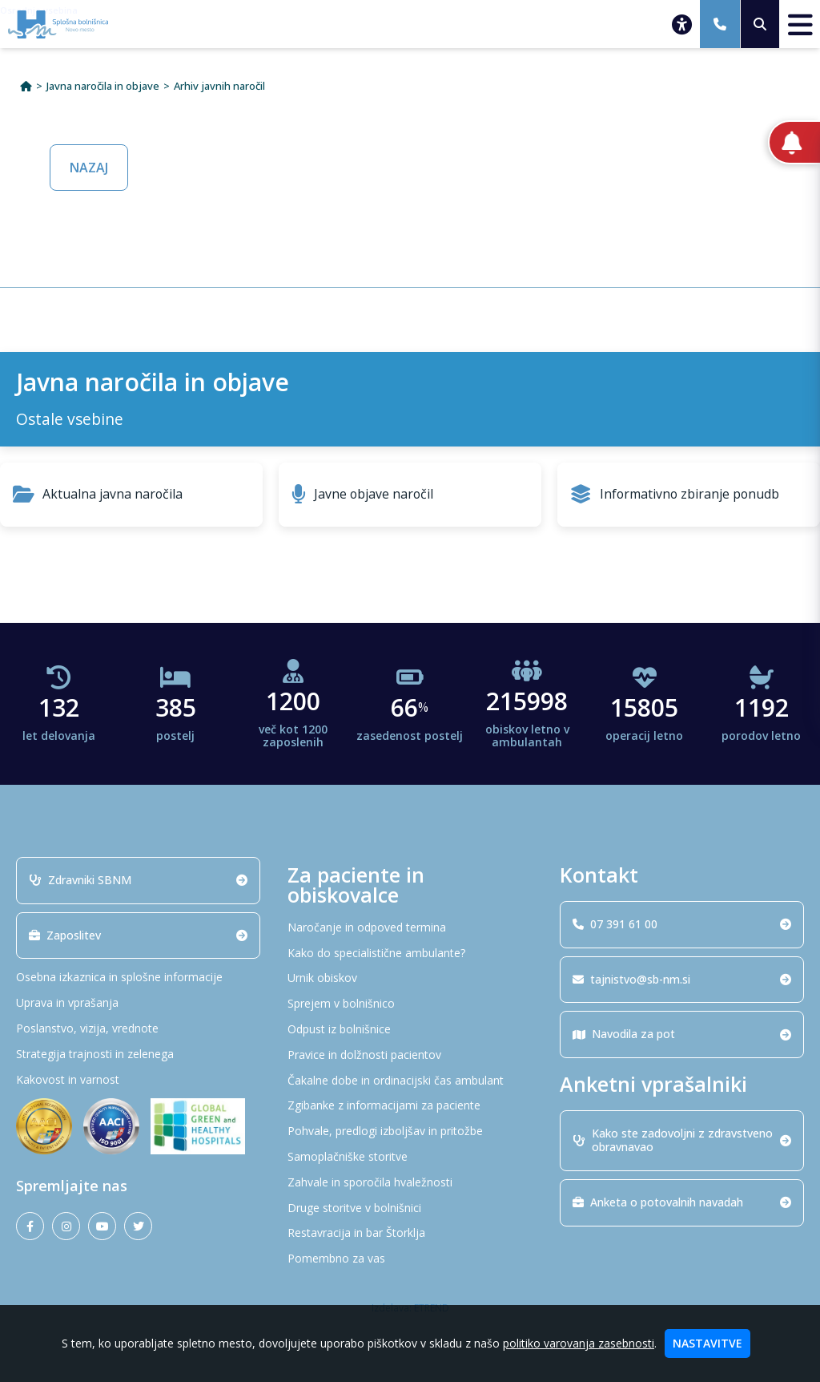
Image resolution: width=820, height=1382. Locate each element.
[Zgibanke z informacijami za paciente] (409, 1106)
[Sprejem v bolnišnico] (409, 1004)
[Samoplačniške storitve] (409, 1157)
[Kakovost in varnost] (138, 1080)
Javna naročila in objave (102, 86)
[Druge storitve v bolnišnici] (409, 1208)
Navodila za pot (682, 1033)
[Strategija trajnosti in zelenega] (138, 1054)
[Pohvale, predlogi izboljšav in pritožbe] (409, 1131)
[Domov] (26, 86)
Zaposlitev (138, 935)
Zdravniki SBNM (138, 879)
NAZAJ (89, 167)
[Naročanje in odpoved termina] (409, 928)
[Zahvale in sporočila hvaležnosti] (409, 1183)
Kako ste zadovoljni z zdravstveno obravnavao (682, 1139)
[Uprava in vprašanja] (138, 1003)
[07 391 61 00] (719, 24)
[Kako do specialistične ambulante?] (409, 953)
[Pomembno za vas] (409, 1259)
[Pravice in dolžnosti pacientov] (409, 1055)
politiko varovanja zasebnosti (578, 1343)
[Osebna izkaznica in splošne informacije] (138, 977)
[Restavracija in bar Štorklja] (409, 1233)
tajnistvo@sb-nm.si (682, 979)
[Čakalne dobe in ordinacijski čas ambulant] (409, 1081)
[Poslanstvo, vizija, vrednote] (138, 1029)
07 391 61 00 (682, 923)
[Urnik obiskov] (409, 978)
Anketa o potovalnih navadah (682, 1202)
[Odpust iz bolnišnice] (409, 1029)
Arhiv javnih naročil (219, 86)
